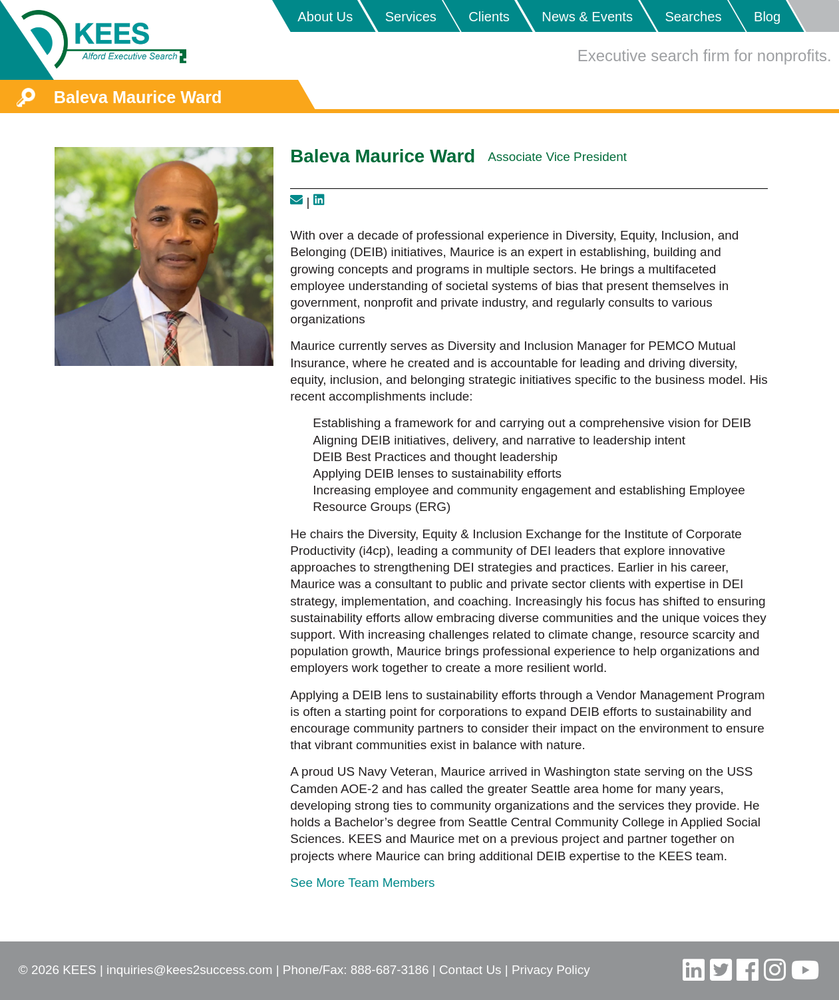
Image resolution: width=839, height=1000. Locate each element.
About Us (325, 16)
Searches (693, 16)
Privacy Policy (551, 970)
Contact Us (470, 970)
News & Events (587, 16)
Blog (767, 16)
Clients (489, 16)
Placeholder (813, 16)
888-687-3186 (390, 970)
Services (410, 16)
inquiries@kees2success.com (189, 970)
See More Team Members (362, 883)
